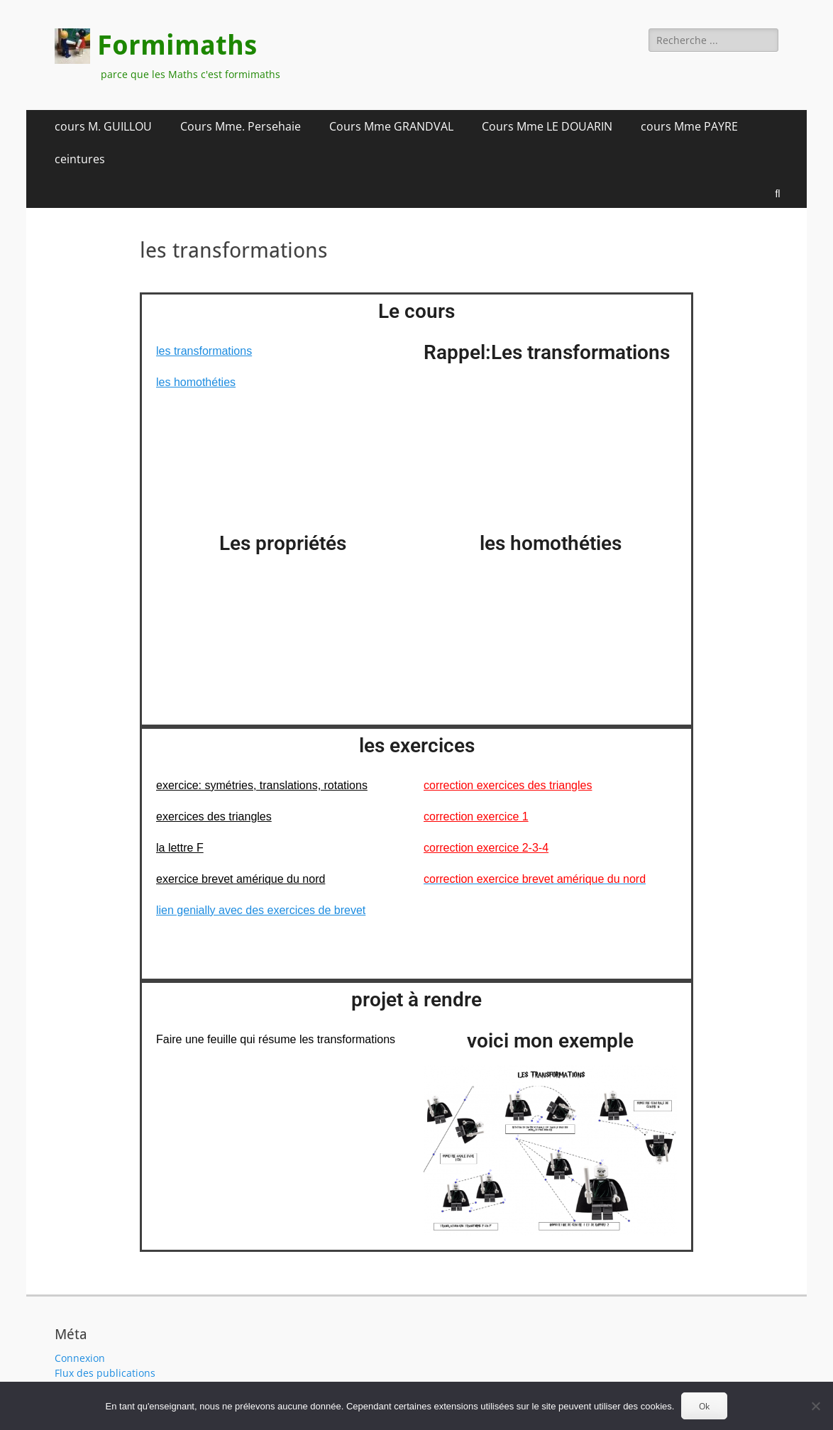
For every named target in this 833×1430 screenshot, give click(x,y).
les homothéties (196, 382)
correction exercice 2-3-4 (486, 848)
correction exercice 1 (476, 816)
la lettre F (180, 848)
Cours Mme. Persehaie (240, 126)
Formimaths (177, 45)
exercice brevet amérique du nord (240, 879)
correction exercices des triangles (508, 785)
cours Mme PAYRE (689, 126)
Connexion (80, 1358)
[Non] (815, 1406)
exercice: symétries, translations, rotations (262, 785)
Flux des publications (105, 1373)
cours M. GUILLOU (103, 126)
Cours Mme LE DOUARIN (547, 126)
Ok (704, 1406)
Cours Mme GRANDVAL (391, 126)
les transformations (204, 351)
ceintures (80, 159)
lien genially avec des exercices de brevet (260, 910)
